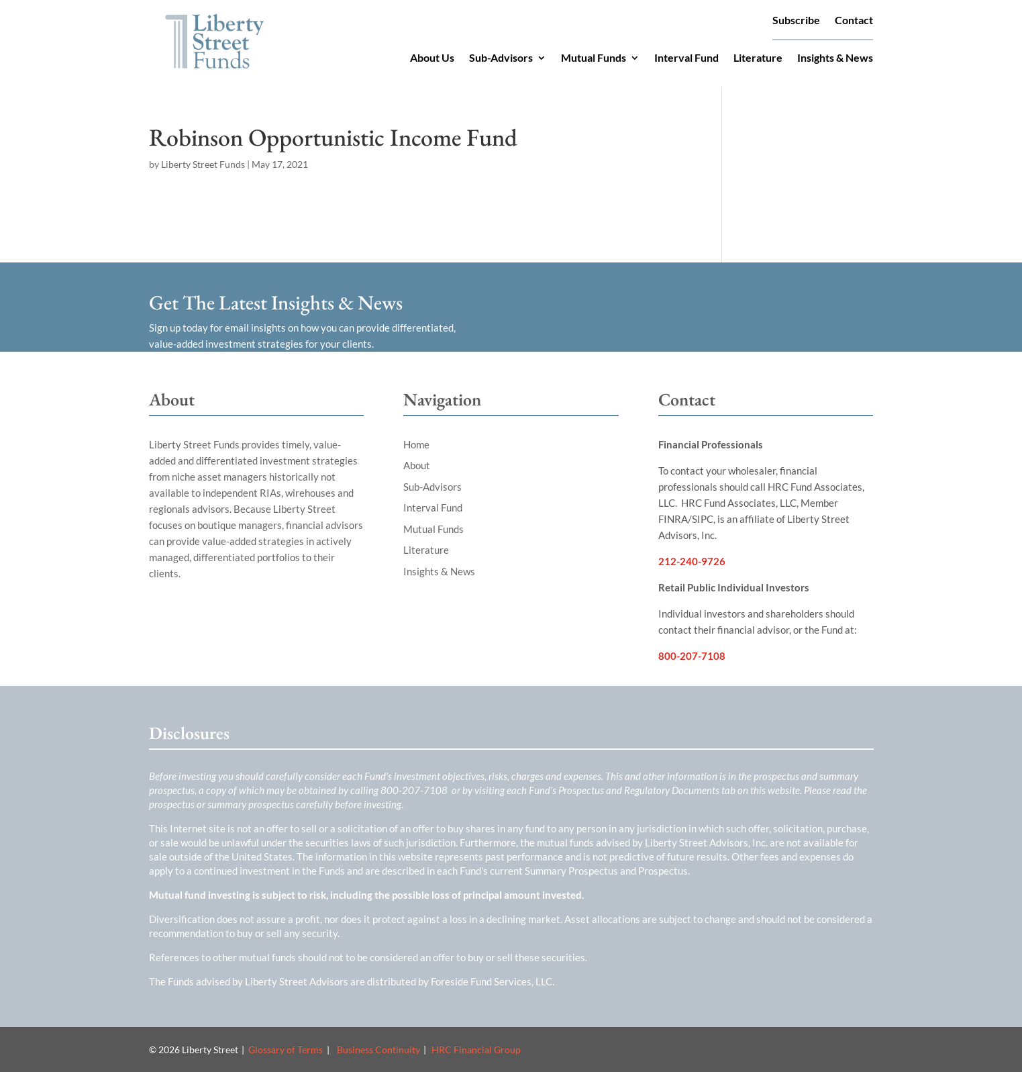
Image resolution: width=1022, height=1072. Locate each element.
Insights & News (835, 58)
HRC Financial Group (476, 1049)
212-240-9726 (691, 561)
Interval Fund (686, 58)
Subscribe (796, 20)
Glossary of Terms (285, 1049)
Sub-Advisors (501, 58)
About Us (432, 58)
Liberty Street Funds (203, 164)
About (416, 465)
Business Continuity (378, 1049)
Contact (854, 20)
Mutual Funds (593, 58)
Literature (757, 58)
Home (416, 444)
